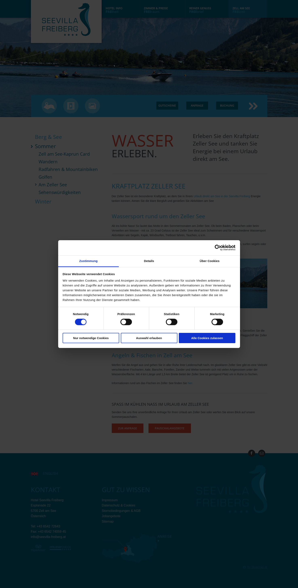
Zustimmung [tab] (88, 260)
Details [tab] (149, 260)
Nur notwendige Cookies (91, 338)
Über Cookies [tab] (210, 260)
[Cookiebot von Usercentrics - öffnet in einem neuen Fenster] (217, 248)
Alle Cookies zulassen (207, 338)
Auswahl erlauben (149, 338)
